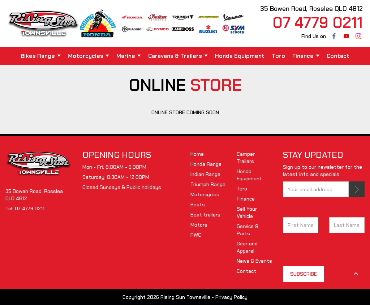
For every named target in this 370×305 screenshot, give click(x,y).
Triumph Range (207, 184)
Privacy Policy (231, 297)
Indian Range (205, 174)
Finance (305, 56)
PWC (195, 235)
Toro (278, 56)
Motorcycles (88, 56)
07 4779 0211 (29, 208)
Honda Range (205, 164)
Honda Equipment (239, 56)
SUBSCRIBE (357, 189)
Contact (338, 56)
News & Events (254, 261)
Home (197, 154)
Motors (198, 225)
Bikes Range (41, 56)
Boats (197, 204)
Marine (128, 56)
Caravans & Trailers (178, 56)
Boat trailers (205, 214)
